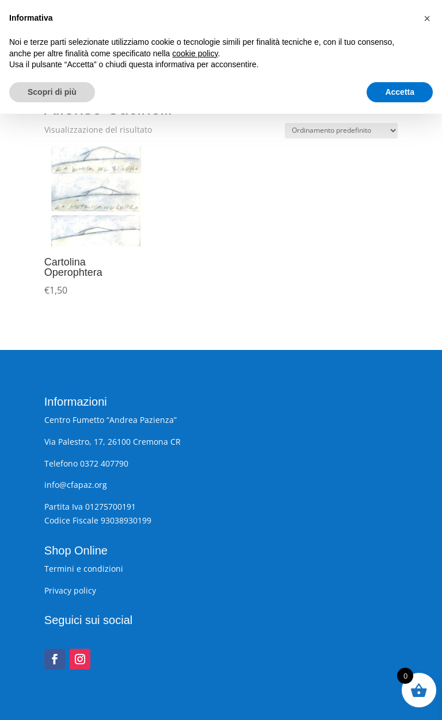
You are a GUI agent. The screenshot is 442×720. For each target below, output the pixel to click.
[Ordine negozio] (341, 130)
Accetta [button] (399, 697)
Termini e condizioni (83, 568)
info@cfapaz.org (75, 484)
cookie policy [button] (195, 659)
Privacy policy (70, 590)
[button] (427, 624)
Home (55, 85)
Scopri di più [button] (52, 697)
